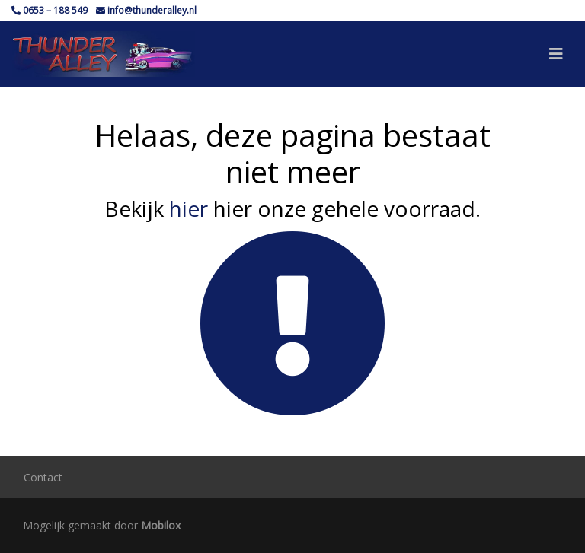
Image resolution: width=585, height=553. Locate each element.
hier (188, 208)
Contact (43, 477)
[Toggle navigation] (556, 54)
